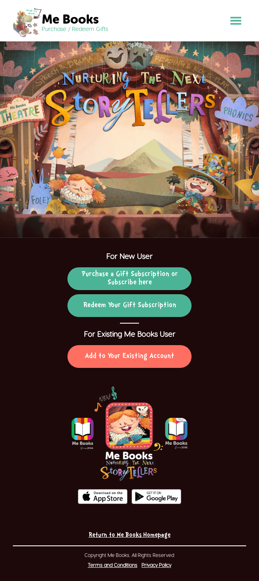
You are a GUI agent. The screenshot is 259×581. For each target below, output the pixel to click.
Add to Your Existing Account (129, 356)
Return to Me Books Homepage (129, 535)
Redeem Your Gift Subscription (129, 305)
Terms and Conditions (112, 565)
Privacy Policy (156, 565)
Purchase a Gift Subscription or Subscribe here (130, 278)
